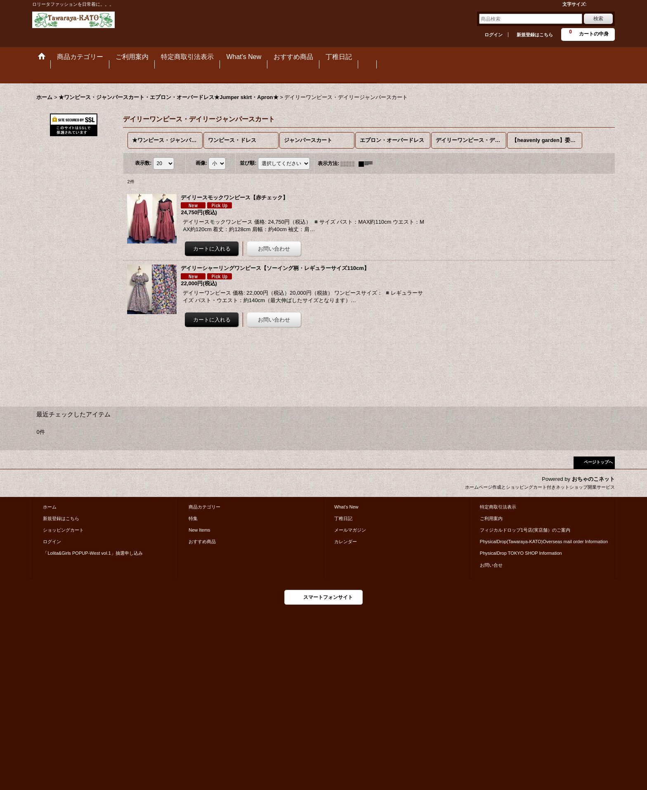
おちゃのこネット (593, 479)
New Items (199, 529)
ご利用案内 (491, 518)
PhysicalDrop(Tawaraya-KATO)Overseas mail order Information (544, 541)
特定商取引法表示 (498, 506)
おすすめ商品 (202, 541)
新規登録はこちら (535, 34)
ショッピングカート (63, 529)
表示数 (143, 163)
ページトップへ (598, 462)
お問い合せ (491, 565)
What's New (346, 506)
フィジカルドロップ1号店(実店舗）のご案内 (525, 529)
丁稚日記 (343, 518)
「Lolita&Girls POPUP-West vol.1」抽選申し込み (92, 553)
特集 (193, 518)
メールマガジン (350, 529)
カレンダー (345, 541)
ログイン (493, 34)
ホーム (50, 506)
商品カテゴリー (204, 506)
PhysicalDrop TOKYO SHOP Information (521, 553)
